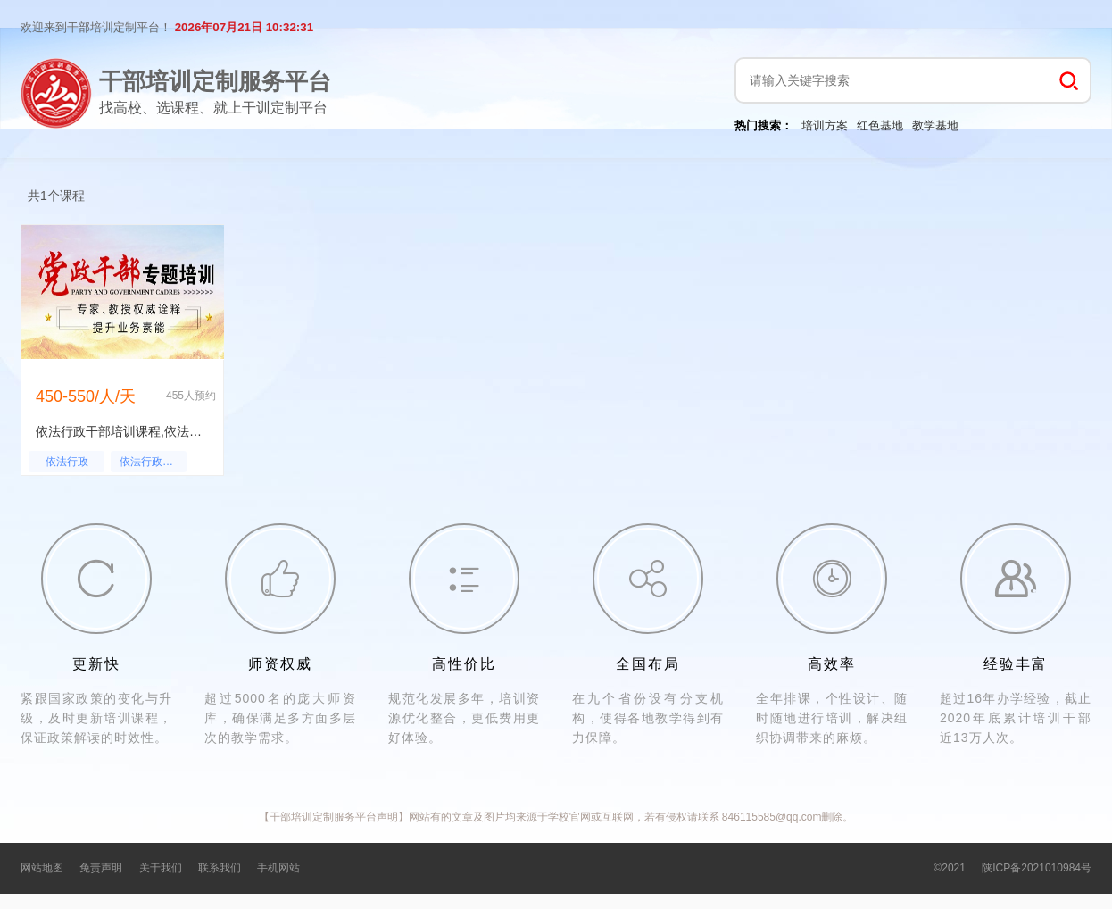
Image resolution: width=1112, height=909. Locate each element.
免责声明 (100, 868)
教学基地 (935, 125)
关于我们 (160, 868)
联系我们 (219, 868)
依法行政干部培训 (153, 461)
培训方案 (824, 125)
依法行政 (67, 461)
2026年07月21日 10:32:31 (244, 27)
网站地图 (42, 868)
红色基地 (880, 125)
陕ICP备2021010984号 (1036, 868)
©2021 (950, 868)
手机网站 (278, 868)
